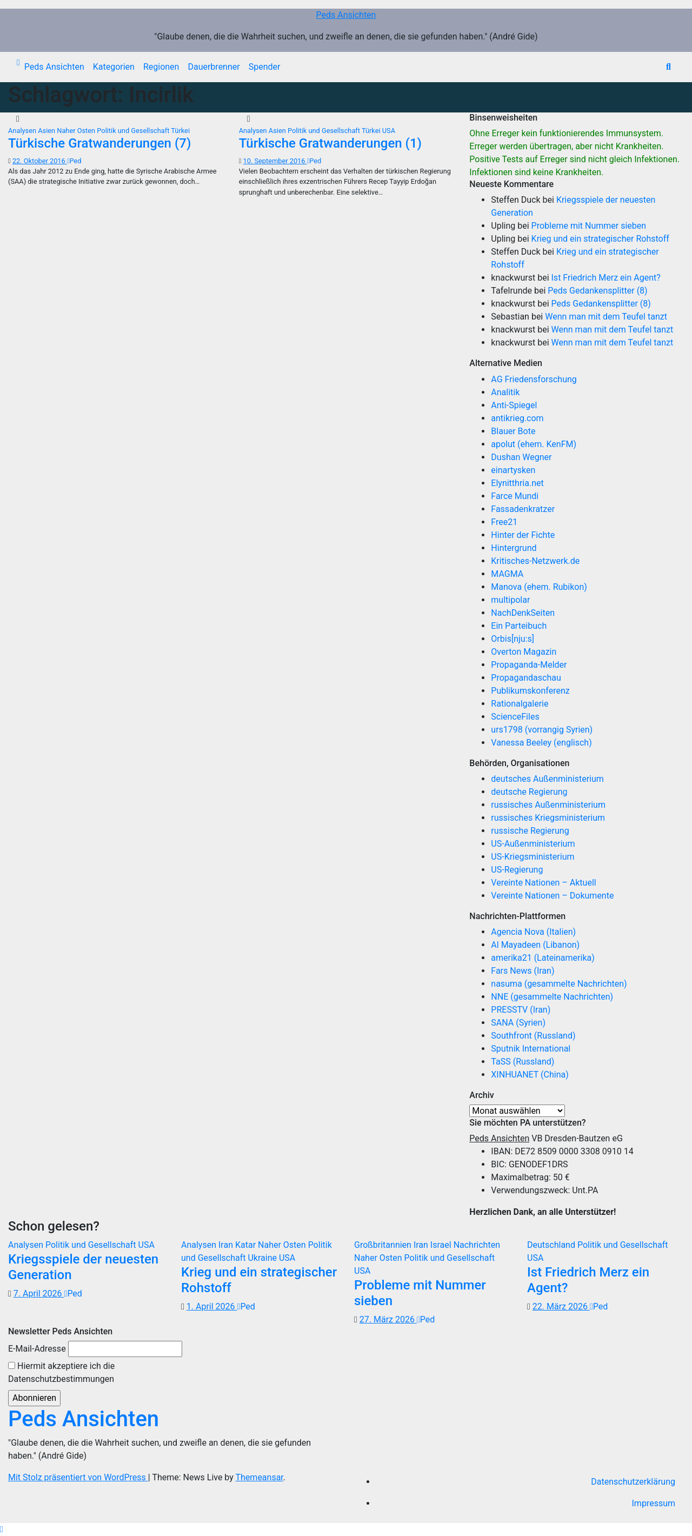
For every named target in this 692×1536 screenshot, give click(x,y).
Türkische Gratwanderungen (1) (330, 143)
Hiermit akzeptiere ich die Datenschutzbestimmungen (61, 1372)
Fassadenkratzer (523, 509)
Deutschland (552, 1245)
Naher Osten (77, 131)
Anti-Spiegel (514, 405)
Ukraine (263, 1258)
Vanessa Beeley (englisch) (541, 742)
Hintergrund (513, 548)
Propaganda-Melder (529, 665)
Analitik (505, 392)
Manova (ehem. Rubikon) (539, 587)
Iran (226, 1245)
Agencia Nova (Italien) (533, 932)
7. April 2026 (39, 1293)
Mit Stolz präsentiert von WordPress (78, 1477)
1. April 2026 (212, 1306)
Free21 (504, 522)
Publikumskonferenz (530, 691)
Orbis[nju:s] (512, 639)
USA (388, 131)
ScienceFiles (515, 717)
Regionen (161, 67)
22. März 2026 (561, 1306)
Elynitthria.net (517, 483)
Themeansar (259, 1477)
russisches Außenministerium (548, 805)
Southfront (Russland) (533, 1035)
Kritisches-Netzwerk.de (535, 561)
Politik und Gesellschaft (134, 131)
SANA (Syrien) (518, 1023)
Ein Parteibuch (519, 626)
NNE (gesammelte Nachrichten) (552, 997)
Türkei (180, 131)
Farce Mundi (514, 496)
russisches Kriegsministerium (548, 818)
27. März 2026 (388, 1319)
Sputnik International (530, 1048)
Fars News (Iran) (522, 971)
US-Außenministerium (533, 844)
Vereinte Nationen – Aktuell (543, 882)
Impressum (654, 1503)
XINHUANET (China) (529, 1074)
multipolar (510, 600)
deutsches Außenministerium (547, 779)
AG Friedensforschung (533, 379)
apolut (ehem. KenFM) (533, 444)
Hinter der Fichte (523, 535)
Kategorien (114, 67)
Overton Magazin (523, 652)
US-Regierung (517, 870)
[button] (668, 67)
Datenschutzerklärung (633, 1482)
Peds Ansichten (346, 15)
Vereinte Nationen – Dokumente (552, 895)
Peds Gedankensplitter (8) (597, 290)
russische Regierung (530, 831)
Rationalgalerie (519, 704)
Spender (265, 67)
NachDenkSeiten (523, 613)
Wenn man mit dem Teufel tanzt (606, 316)
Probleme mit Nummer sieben (589, 226)
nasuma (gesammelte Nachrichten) (559, 984)
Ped (74, 161)
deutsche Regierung (529, 792)
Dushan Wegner (521, 457)
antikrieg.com (517, 418)
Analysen (23, 131)
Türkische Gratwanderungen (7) (99, 143)
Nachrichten (477, 1245)
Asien (47, 131)
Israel (442, 1245)
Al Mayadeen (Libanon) (535, 945)
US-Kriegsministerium (532, 857)
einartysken (513, 470)
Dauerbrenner (213, 67)
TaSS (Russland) (522, 1061)
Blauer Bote (513, 431)
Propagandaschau (526, 678)
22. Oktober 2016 (39, 161)
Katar (246, 1245)
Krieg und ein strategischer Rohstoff (600, 239)
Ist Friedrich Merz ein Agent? (606, 277)
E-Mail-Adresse (37, 1349)
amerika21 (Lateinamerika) (542, 958)
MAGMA (507, 574)
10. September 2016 (275, 161)
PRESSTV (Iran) (520, 1010)
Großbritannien (384, 1245)
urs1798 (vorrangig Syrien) (542, 729)
